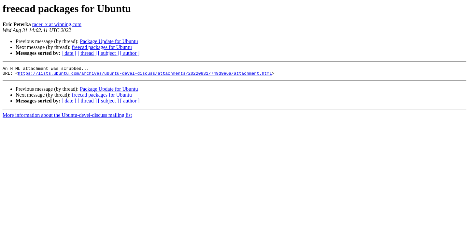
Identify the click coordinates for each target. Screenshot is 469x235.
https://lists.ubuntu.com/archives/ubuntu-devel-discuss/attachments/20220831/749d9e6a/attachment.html (145, 75)
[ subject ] (108, 53)
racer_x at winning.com (57, 24)
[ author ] (130, 53)
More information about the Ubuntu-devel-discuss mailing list (67, 117)
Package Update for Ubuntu (109, 41)
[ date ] (69, 53)
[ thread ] (87, 53)
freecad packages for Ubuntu (102, 47)
